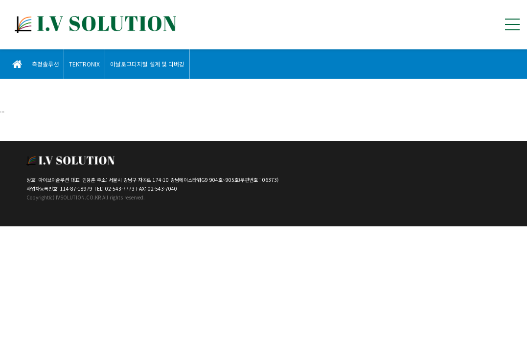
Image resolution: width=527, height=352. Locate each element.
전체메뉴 (512, 24)
